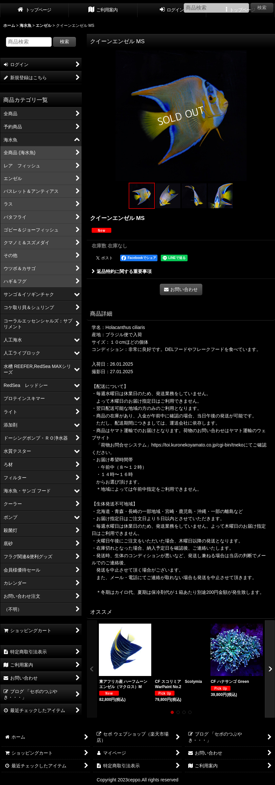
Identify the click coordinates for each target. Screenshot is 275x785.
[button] (142, 196)
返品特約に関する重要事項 (122, 271)
